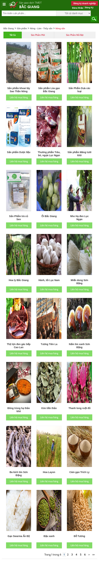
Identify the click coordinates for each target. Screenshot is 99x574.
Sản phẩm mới (38, 29)
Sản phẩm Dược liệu (18, 146)
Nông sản (60, 23)
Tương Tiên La (49, 338)
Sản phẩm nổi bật (74, 29)
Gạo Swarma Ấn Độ (19, 530)
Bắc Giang (29, 6)
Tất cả (13, 29)
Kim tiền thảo (49, 402)
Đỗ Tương (79, 530)
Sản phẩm (22, 23)
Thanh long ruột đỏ (79, 402)
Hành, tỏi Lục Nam (49, 274)
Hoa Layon (49, 466)
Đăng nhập (77, 8)
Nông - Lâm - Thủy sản (41, 23)
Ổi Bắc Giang (49, 210)
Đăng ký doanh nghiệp (84, 3)
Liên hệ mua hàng (19, 91)
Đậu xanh (49, 530)
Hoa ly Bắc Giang (18, 274)
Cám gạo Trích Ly (79, 466)
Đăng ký (89, 7)
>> (93, 549)
